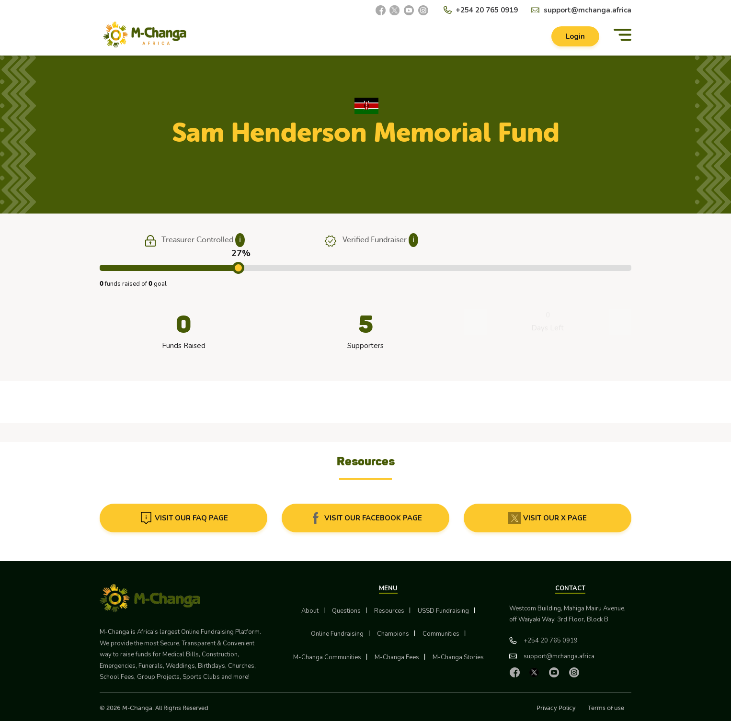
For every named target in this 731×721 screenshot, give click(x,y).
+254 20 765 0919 (487, 10)
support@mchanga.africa (587, 10)
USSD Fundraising (443, 611)
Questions (346, 611)
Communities (441, 634)
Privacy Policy (556, 707)
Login (575, 36)
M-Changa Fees (397, 657)
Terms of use (606, 707)
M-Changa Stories (458, 657)
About (310, 611)
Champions (393, 634)
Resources (389, 611)
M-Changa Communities (327, 657)
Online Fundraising (337, 634)
